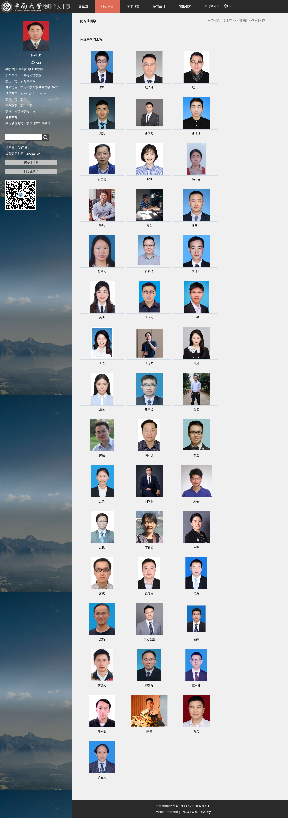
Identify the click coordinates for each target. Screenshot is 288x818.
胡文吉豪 (149, 639)
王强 (196, 317)
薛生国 (83, 6)
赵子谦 (149, 87)
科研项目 (107, 6)
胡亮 (196, 639)
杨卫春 (196, 179)
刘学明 (149, 501)
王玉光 (149, 317)
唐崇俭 (149, 409)
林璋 (196, 547)
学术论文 (133, 6)
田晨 (196, 363)
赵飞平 (196, 87)
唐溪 (102, 409)
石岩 (196, 409)
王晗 (102, 363)
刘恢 (102, 547)
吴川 (102, 317)
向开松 (196, 271)
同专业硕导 (31, 171)
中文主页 (226, 20)
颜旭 (149, 179)
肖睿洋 (149, 271)
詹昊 (102, 133)
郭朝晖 (149, 685)
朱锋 (102, 87)
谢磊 (149, 225)
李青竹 (149, 547)
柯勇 (196, 593)
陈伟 (149, 731)
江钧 (102, 639)
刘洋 (102, 501)
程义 (196, 731)
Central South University (196, 812)
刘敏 (196, 501)
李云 (196, 455)
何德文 (102, 685)
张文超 (149, 133)
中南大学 (172, 812)
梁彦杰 (149, 593)
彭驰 (102, 455)
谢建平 (196, 225)
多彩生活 (159, 6)
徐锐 (102, 225)
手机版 (160, 812)
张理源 (196, 133)
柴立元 (102, 777)
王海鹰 (149, 363)
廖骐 (102, 593)
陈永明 (102, 731)
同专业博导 (31, 162)
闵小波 (149, 455)
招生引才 (185, 6)
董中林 (196, 685)
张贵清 (102, 179)
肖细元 (102, 271)
